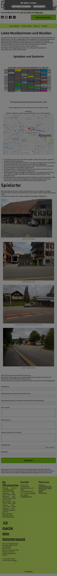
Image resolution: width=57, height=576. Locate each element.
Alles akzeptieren (39, 6)
